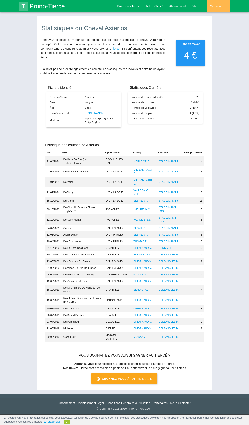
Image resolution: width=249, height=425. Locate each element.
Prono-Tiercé (42, 6)
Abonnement (177, 6)
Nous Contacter (180, 403)
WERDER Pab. (142, 219)
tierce (116, 48)
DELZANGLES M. (169, 254)
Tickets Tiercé (154, 6)
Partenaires (160, 403)
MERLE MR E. (141, 161)
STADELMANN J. (94, 113)
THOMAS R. (140, 241)
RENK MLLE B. (167, 247)
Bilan (195, 6)
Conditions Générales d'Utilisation (128, 403)
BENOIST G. (140, 289)
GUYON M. (139, 274)
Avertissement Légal (90, 403)
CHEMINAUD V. (142, 247)
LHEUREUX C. (141, 209)
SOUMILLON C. (142, 254)
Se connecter (218, 6)
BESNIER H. (140, 200)
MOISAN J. (139, 336)
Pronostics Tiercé (128, 6)
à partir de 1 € (124, 379)
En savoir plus (52, 421)
